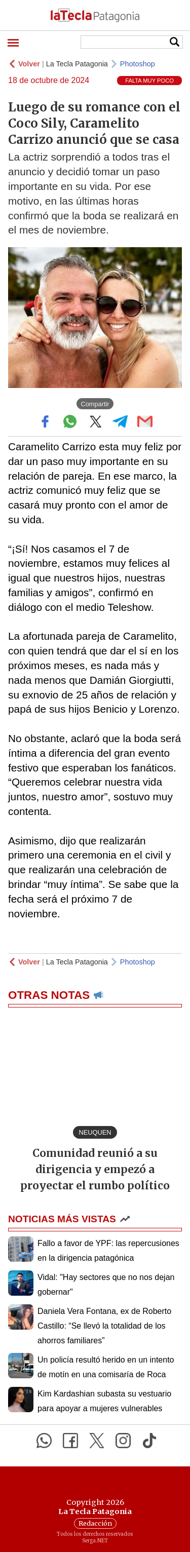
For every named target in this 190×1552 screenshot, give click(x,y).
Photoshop (137, 64)
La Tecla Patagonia (77, 64)
